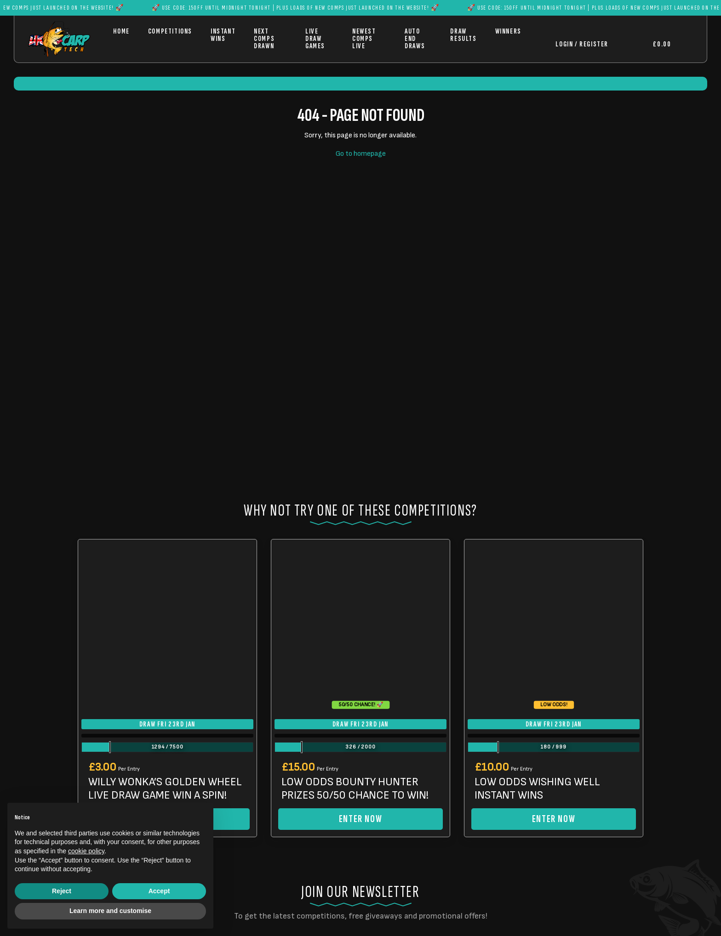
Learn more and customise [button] (110, 910)
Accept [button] (159, 891)
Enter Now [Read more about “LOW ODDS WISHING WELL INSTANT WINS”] (553, 819)
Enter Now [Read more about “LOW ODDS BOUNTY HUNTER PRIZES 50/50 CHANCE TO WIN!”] (360, 819)
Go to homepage (361, 153)
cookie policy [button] (86, 851)
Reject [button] (61, 891)
